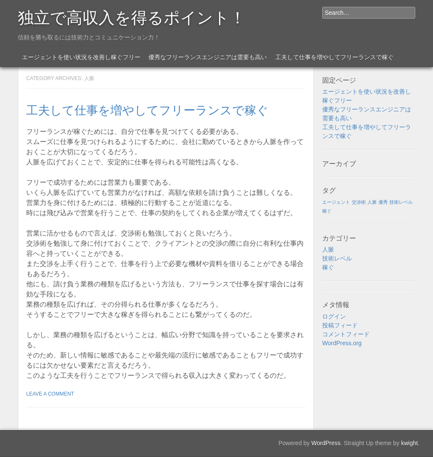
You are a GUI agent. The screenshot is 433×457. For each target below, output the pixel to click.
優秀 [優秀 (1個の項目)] (383, 202)
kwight (409, 443)
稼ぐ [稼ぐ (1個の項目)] (327, 210)
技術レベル (337, 258)
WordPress (325, 443)
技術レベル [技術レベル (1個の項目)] (401, 202)
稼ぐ (328, 267)
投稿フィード (340, 325)
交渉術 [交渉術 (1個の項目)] (359, 202)
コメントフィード (346, 334)
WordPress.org (342, 343)
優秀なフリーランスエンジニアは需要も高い (207, 57)
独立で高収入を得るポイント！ (132, 16)
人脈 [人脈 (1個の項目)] (372, 202)
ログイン (334, 316)
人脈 (328, 249)
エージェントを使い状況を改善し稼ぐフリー (81, 57)
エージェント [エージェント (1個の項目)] (336, 202)
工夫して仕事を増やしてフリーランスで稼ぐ (334, 57)
